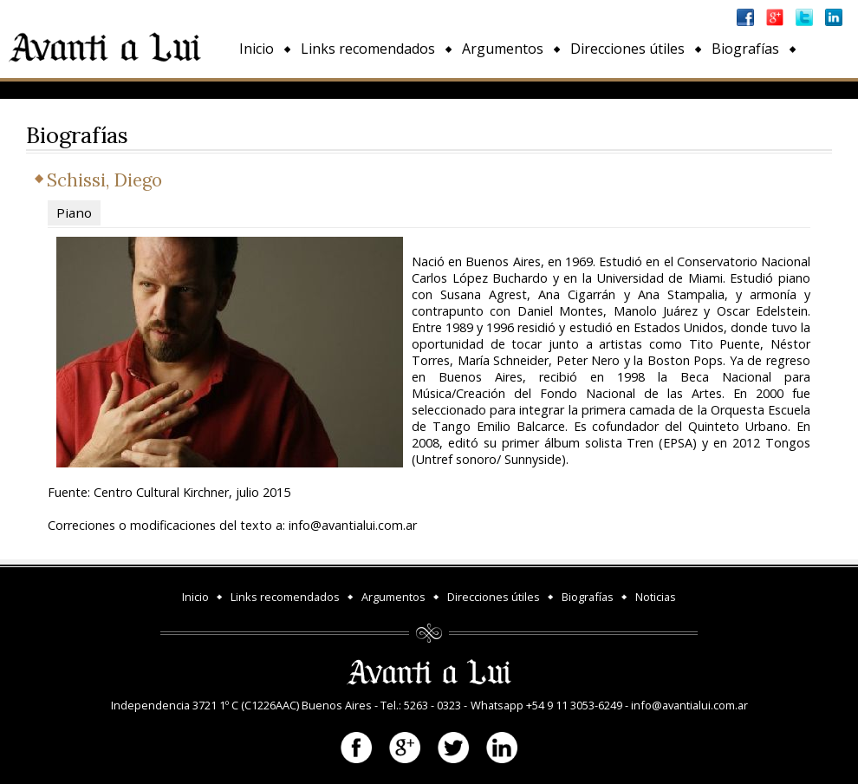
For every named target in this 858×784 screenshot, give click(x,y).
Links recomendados (368, 48)
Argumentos (502, 48)
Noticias (265, 88)
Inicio (256, 48)
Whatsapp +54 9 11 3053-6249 (546, 705)
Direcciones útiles (627, 48)
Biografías (745, 48)
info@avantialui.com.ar (689, 705)
